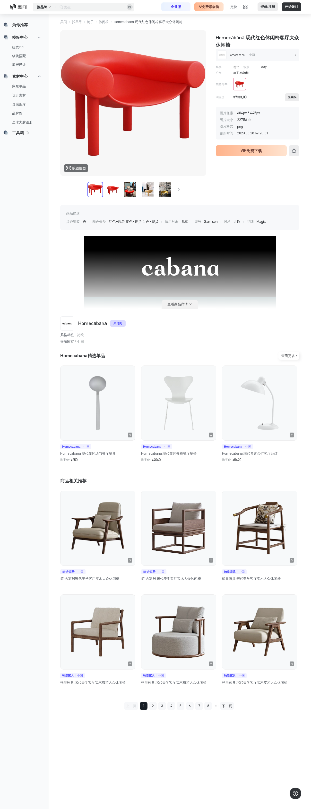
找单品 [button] (77, 22)
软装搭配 (19, 55)
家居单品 (19, 86)
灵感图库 (19, 104)
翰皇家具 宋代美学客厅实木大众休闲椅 (251, 578)
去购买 (292, 97)
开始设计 (291, 7)
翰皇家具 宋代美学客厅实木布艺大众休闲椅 (93, 682)
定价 (233, 6)
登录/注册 (267, 7)
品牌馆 (17, 113)
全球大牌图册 (22, 122)
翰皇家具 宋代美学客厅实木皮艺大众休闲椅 (254, 682)
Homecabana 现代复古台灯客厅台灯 (249, 453)
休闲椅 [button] (104, 22)
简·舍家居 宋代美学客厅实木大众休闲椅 (171, 578)
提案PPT (18, 47)
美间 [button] (63, 22)
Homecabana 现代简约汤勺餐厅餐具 (88, 453)
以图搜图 (76, 168)
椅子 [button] (90, 22)
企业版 (176, 7)
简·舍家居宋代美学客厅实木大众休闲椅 (89, 578)
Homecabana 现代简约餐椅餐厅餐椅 (169, 453)
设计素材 (19, 95)
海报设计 (19, 64)
